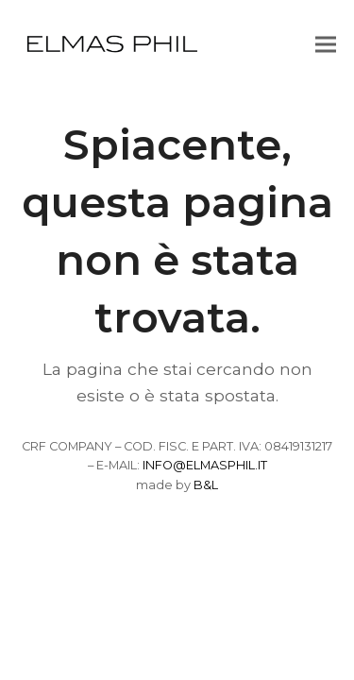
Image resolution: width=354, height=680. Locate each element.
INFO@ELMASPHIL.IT (205, 465)
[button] (325, 44)
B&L (206, 485)
